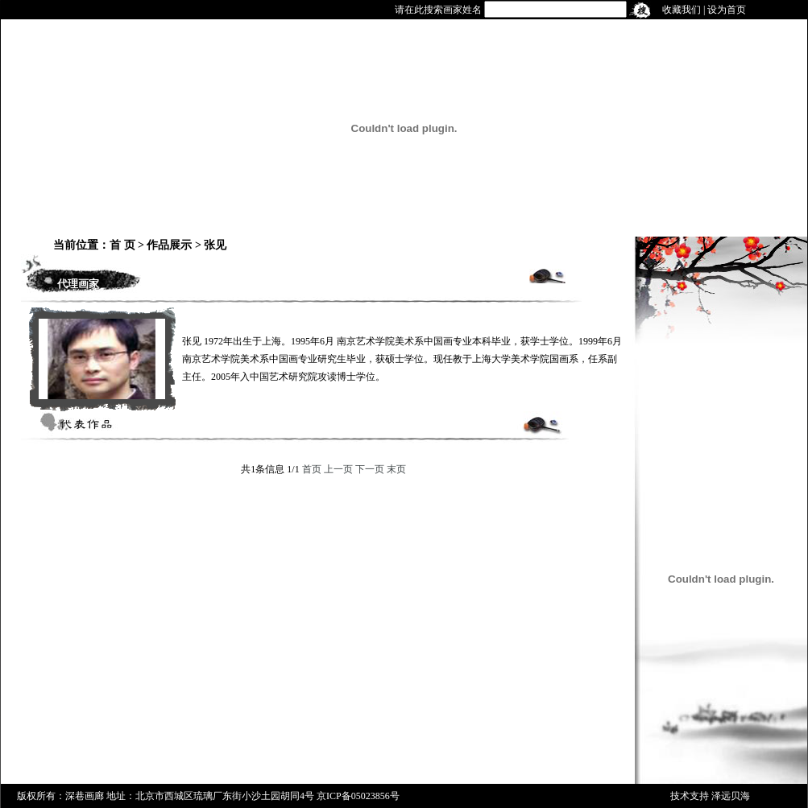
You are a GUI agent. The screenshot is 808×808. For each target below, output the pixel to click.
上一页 (338, 469)
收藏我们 (681, 9)
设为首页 (726, 9)
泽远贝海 (730, 796)
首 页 (122, 245)
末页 (396, 469)
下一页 (369, 469)
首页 (311, 469)
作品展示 (169, 245)
